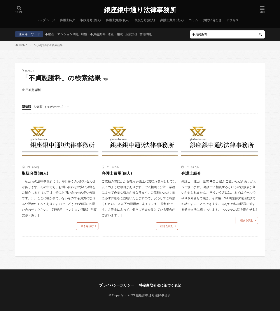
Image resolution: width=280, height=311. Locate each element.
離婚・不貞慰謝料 (93, 34)
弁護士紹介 (67, 20)
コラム (193, 20)
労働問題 (146, 34)
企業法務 (131, 34)
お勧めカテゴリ (55, 106)
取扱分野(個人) (90, 20)
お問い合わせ (212, 20)
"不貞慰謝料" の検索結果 (48, 45)
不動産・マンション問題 (62, 34)
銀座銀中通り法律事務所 (140, 10)
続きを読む (87, 226)
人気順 (37, 106)
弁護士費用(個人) (118, 20)
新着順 (26, 106)
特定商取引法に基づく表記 (160, 285)
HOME (23, 45)
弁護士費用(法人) (172, 20)
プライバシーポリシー (116, 285)
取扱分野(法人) (145, 20)
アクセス (232, 20)
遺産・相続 (115, 34)
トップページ (46, 20)
